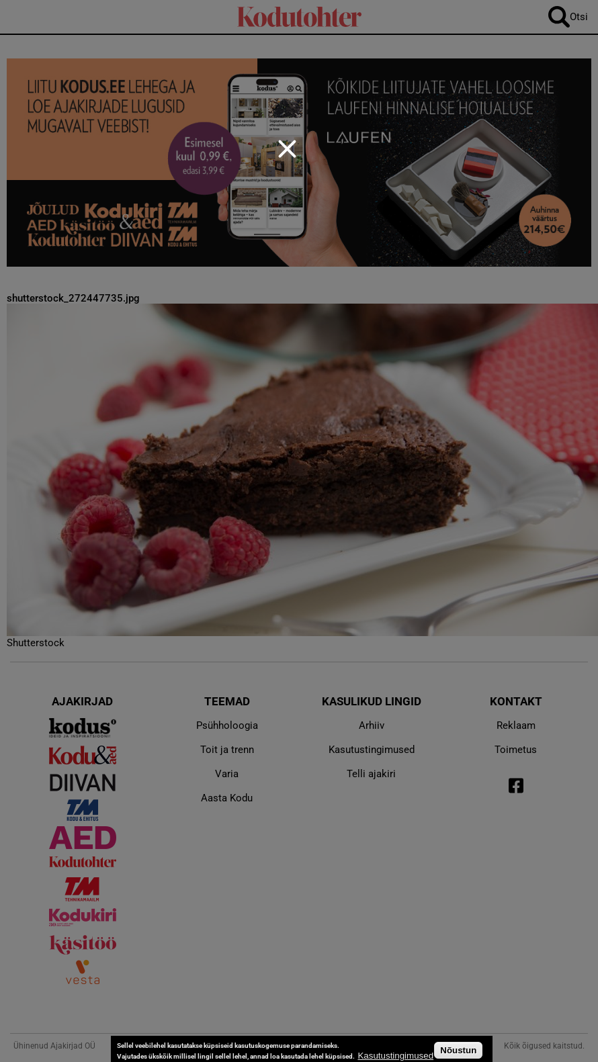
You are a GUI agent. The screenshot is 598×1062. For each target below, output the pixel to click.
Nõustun (458, 1050)
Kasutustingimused (395, 1056)
